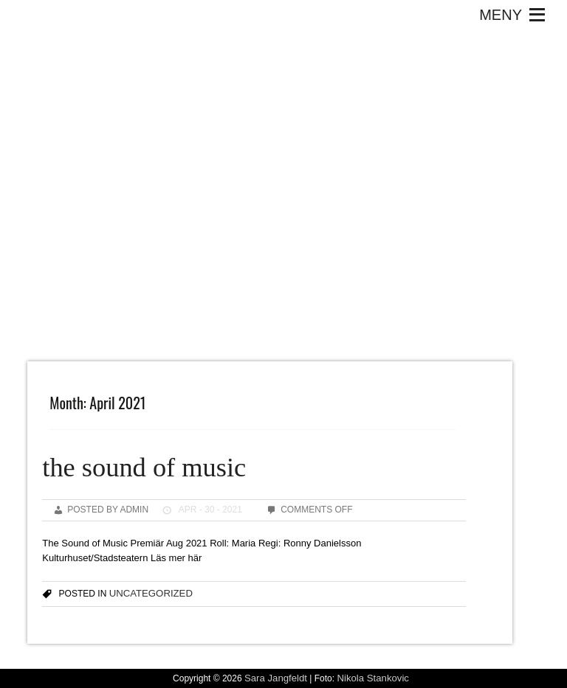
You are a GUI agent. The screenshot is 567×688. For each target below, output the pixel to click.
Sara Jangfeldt (275, 678)
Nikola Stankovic (372, 678)
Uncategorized (151, 593)
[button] (500, 14)
